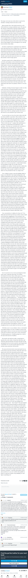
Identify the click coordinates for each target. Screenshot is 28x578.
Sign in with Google (14, 563)
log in (10, 494)
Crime (2, 11)
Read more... (3, 513)
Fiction (6, 11)
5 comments (8, 9)
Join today (14, 560)
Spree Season (16, 15)
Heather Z (9, 500)
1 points (4, 500)
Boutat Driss (9, 537)
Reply (2, 514)
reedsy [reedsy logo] (5, 1)
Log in (25, 1)
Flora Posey (10, 517)
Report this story (4, 482)
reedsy (5, 571)
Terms (4, 573)
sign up (6, 494)
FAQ (1, 573)
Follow (11, 7)
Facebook (14, 565)
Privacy (7, 573)
